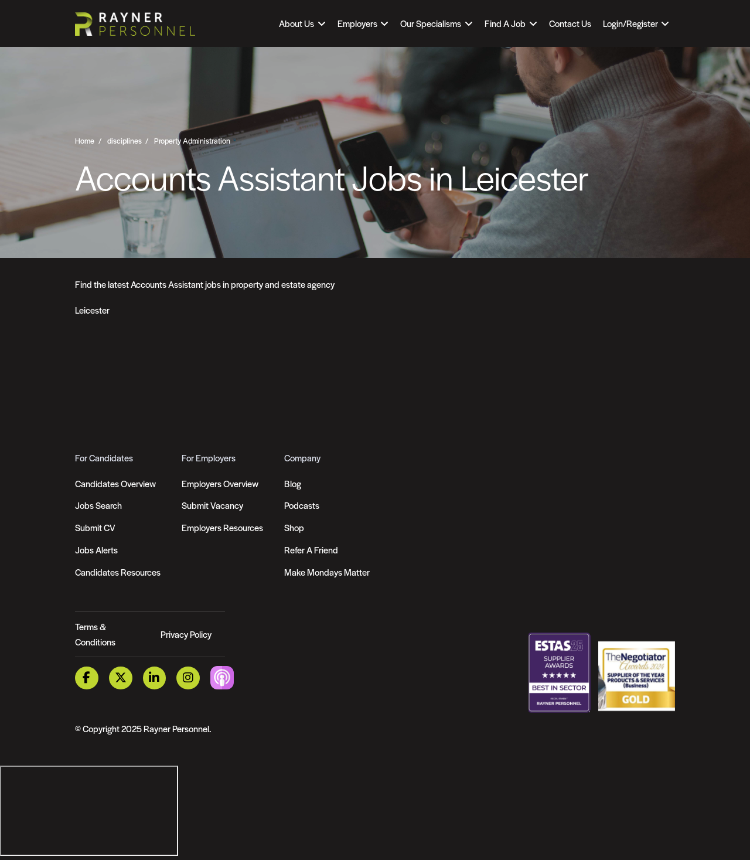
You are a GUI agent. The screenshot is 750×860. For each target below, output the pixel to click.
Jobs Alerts (96, 549)
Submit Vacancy (212, 505)
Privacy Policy (186, 634)
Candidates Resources (118, 572)
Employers (357, 23)
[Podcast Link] (222, 677)
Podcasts (301, 505)
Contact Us (570, 23)
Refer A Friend (311, 549)
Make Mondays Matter (327, 572)
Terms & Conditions (95, 634)
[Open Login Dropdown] (636, 23)
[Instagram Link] (188, 678)
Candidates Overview (115, 483)
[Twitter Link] (120, 678)
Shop (294, 527)
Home (84, 140)
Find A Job (505, 23)
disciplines (124, 140)
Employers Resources (222, 527)
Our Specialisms (430, 23)
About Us (296, 23)
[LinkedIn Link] (154, 678)
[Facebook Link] (86, 678)
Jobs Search (98, 505)
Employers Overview (220, 483)
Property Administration (192, 140)
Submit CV (95, 527)
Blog (292, 483)
